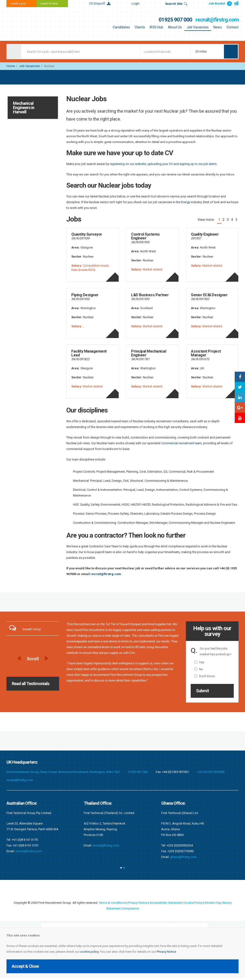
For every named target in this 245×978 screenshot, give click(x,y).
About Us (175, 27)
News (217, 27)
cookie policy (89, 951)
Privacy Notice (166, 951)
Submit (202, 690)
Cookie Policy (193, 902)
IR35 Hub (156, 27)
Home (10, 66)
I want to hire (48, 3)
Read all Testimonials (30, 683)
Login (135, 3)
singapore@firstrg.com (109, 834)
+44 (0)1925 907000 (210, 772)
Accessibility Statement (165, 902)
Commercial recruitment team (181, 443)
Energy (185, 202)
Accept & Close (25, 966)
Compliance (130, 908)
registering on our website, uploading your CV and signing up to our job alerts (163, 164)
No (198, 669)
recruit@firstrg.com (217, 20)
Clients (140, 27)
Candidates (121, 27)
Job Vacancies (198, 27)
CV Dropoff (97, 3)
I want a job (18, 3)
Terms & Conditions (111, 902)
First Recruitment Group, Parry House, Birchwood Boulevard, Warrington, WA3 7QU (63, 772)
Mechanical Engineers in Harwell (23, 107)
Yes (199, 662)
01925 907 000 (175, 20)
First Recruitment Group (36, 24)
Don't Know (204, 676)
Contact (233, 27)
